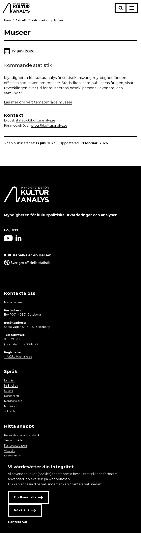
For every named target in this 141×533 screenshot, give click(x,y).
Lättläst (9, 380)
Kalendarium (40, 20)
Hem (7, 20)
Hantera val (17, 522)
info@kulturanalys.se (18, 356)
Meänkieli (10, 406)
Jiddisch (9, 411)
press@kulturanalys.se (49, 125)
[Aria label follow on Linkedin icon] (18, 240)
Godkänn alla (28, 497)
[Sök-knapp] (121, 8)
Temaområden (14, 440)
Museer (59, 20)
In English (11, 385)
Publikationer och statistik (22, 435)
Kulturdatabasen (15, 445)
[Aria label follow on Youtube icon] (8, 240)
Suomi (8, 391)
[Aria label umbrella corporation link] (70, 263)
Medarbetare (13, 302)
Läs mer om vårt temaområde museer (38, 102)
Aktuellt (21, 20)
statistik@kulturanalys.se (35, 120)
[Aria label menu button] (132, 8)
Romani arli (11, 396)
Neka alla (25, 510)
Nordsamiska (13, 401)
